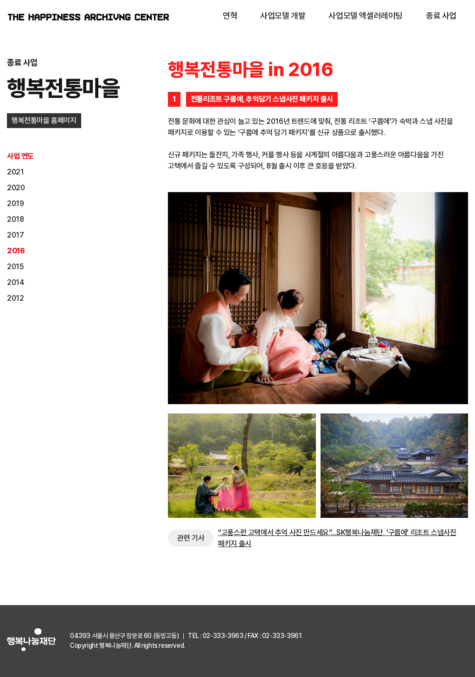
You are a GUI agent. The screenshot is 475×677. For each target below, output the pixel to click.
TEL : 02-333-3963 (215, 635)
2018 (15, 219)
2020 (16, 187)
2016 (16, 250)
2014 (15, 282)
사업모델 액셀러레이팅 (365, 15)
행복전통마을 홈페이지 (44, 120)
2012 (15, 298)
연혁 (230, 15)
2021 (15, 172)
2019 (15, 203)
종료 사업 (441, 15)
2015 (15, 266)
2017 (15, 235)
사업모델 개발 (282, 15)
